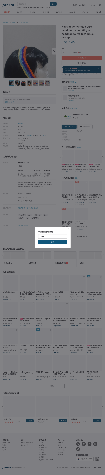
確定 (52, 242)
